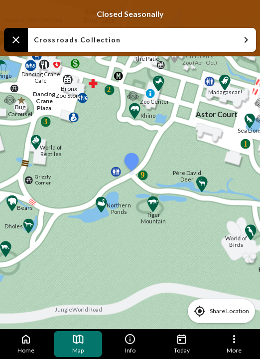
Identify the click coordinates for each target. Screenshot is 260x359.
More (234, 343)
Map (78, 343)
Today (182, 343)
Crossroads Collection (143, 40)
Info (130, 343)
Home (25, 343)
